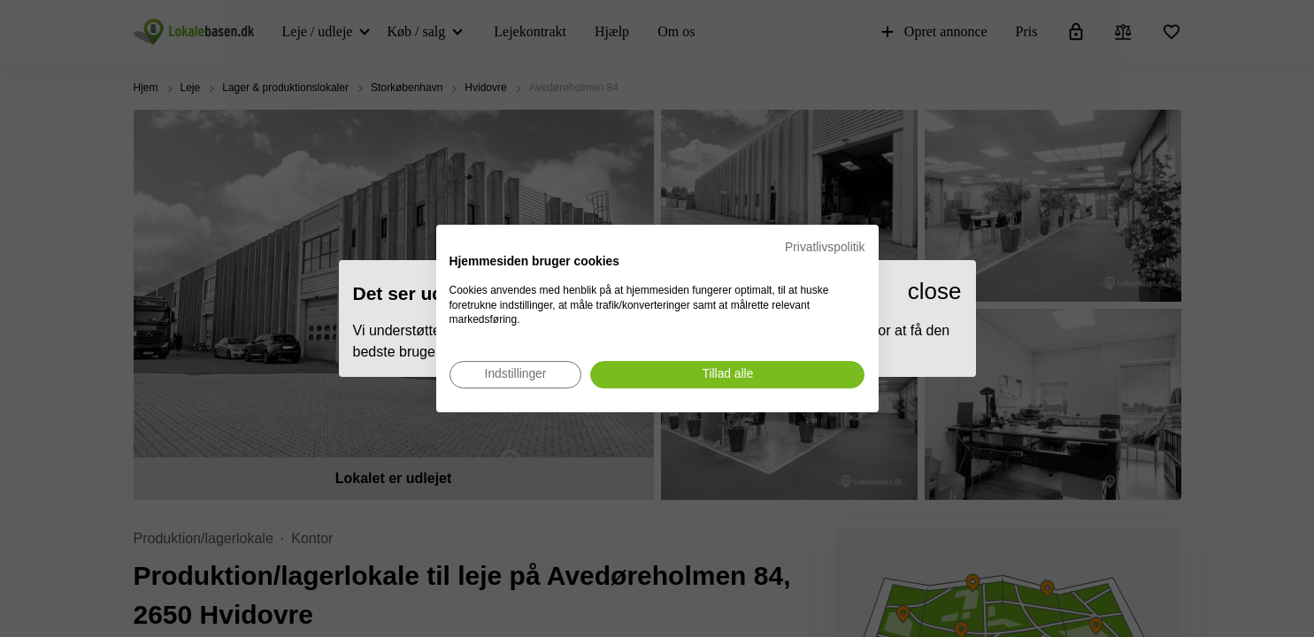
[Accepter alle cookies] (727, 374)
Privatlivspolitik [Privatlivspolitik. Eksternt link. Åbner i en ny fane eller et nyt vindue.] (824, 247)
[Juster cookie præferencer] (516, 374)
